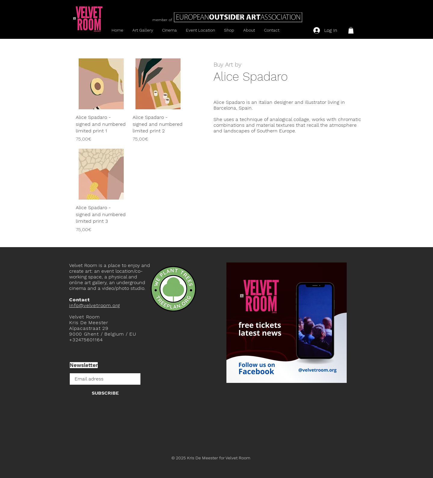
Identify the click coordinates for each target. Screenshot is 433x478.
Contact (79, 300)
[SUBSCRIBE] (105, 393)
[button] (351, 30)
